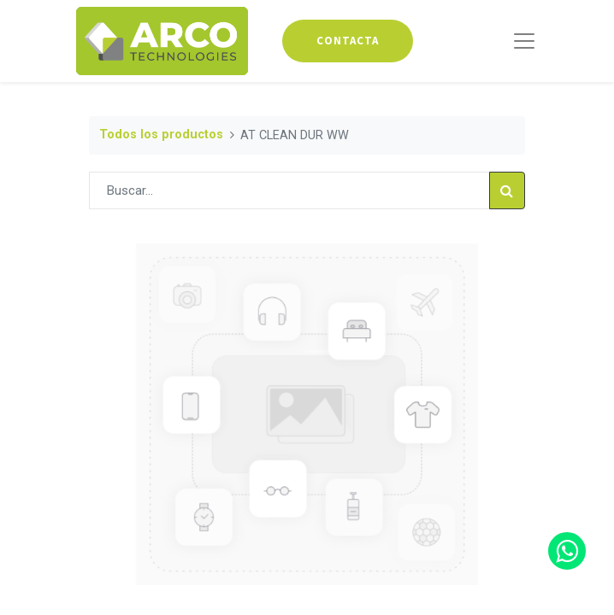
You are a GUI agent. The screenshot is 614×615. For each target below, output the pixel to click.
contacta (347, 40)
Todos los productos (161, 134)
